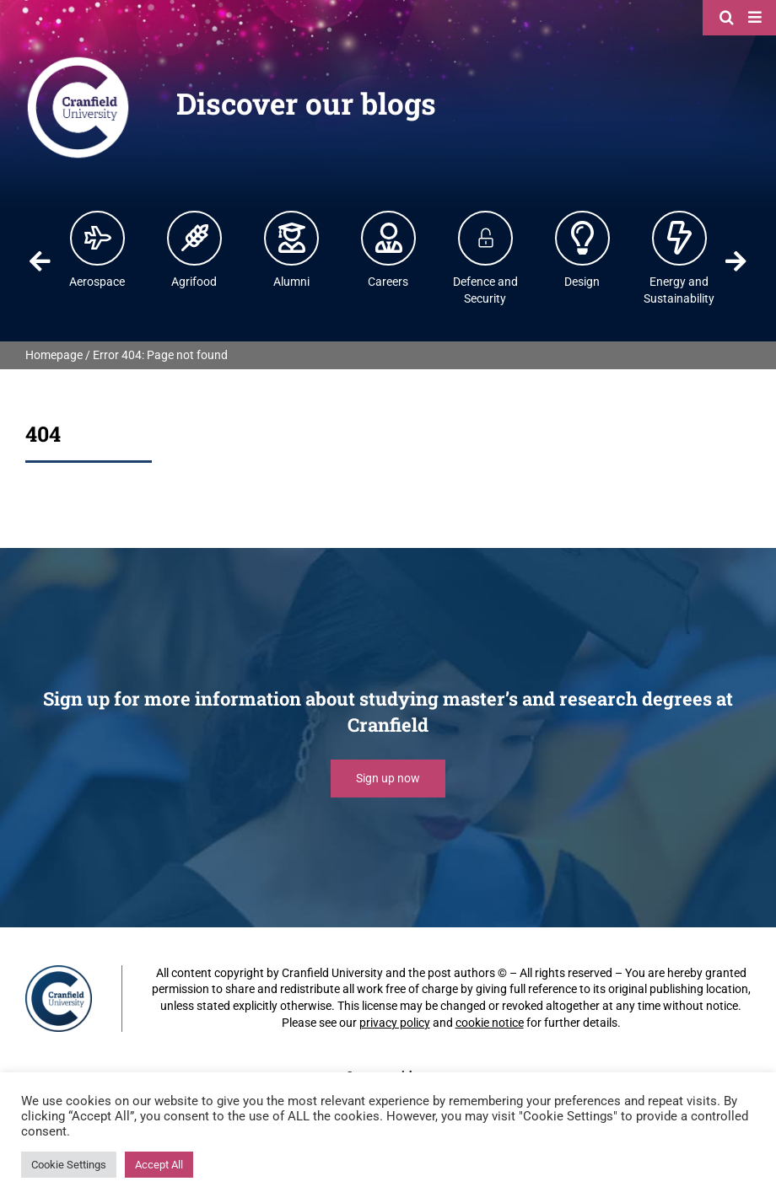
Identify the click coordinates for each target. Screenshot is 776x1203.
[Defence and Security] (485, 238)
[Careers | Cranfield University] (388, 238)
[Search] (729, 16)
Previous (40, 261)
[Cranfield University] (78, 60)
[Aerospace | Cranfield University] (97, 238)
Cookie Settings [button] (68, 1164)
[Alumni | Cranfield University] (291, 238)
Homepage (54, 355)
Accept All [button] (159, 1164)
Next (735, 261)
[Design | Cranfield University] (582, 238)
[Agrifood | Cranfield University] (194, 238)
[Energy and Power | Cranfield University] (679, 238)
